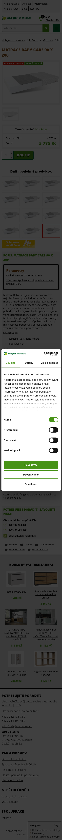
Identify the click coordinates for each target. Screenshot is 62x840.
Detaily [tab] (29, 362)
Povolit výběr (31, 474)
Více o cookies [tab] (49, 362)
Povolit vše (31, 464)
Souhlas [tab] (10, 362)
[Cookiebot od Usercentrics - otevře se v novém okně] (44, 353)
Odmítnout (31, 484)
